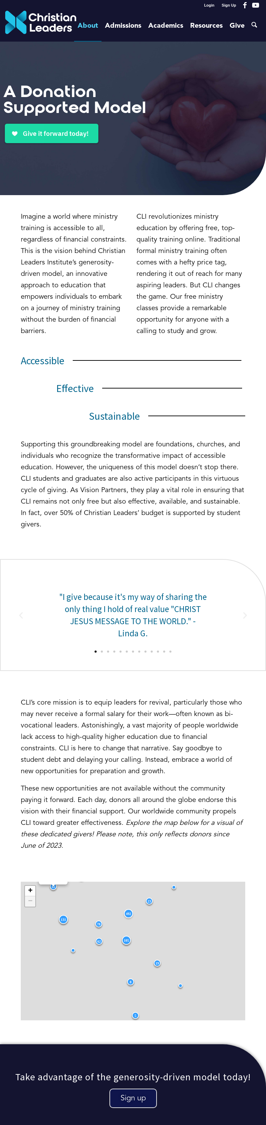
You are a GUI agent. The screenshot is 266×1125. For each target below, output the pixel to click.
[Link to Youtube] (255, 5)
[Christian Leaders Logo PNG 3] (40, 26)
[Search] (254, 26)
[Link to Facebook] (245, 5)
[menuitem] (209, 5)
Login (209, 5)
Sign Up (229, 5)
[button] (21, 615)
